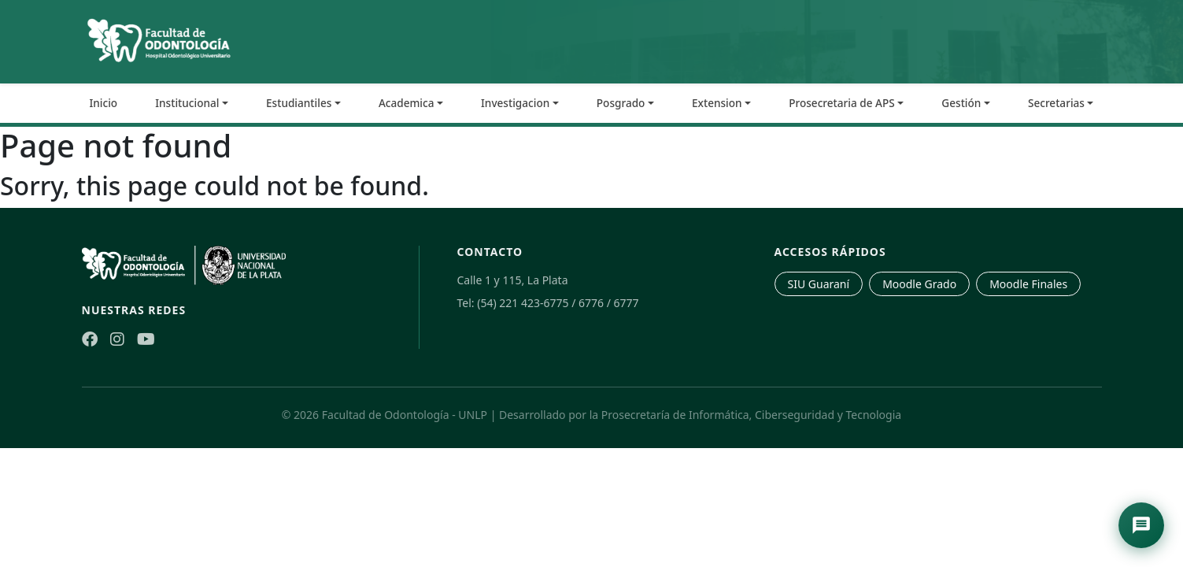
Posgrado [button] (621, 102)
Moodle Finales (1028, 283)
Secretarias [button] (1056, 102)
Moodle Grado (919, 283)
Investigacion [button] (515, 102)
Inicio (104, 102)
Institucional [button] (187, 102)
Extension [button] (717, 102)
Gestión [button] (961, 102)
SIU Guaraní (819, 283)
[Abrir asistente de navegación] (1141, 525)
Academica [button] (406, 102)
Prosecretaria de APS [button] (842, 102)
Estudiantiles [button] (298, 102)
